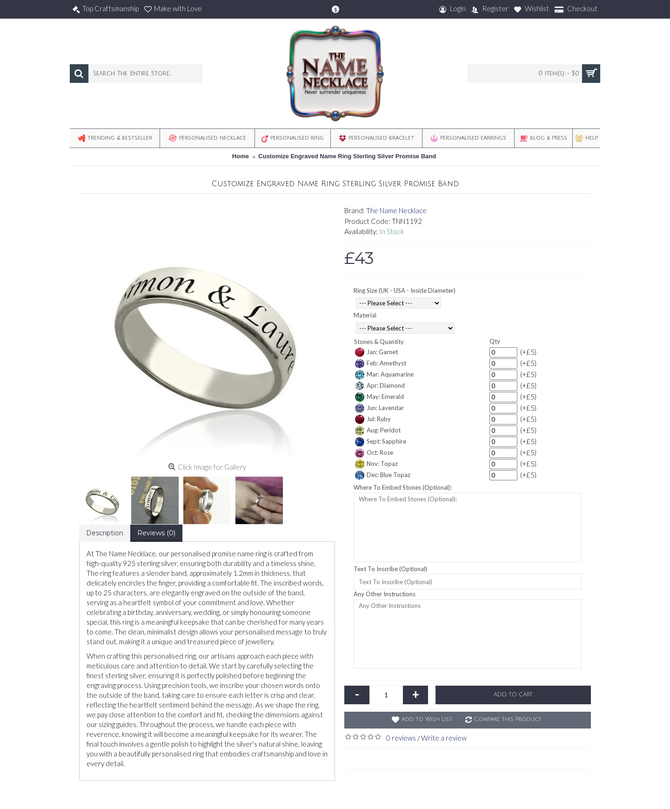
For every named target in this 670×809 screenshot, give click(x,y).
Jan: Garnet (376, 352)
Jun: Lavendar (379, 408)
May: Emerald (379, 397)
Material (365, 315)
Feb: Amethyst (380, 363)
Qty (494, 341)
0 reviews (401, 738)
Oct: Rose (374, 453)
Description (104, 533)
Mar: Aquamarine (384, 374)
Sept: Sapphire (380, 441)
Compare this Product (508, 719)
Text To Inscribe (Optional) (390, 569)
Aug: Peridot (378, 430)
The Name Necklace (396, 210)
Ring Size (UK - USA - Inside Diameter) (405, 290)
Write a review (444, 738)
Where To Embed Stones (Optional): (403, 487)
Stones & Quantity (379, 341)
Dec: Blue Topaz (382, 475)
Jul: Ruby (373, 419)
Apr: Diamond (380, 386)
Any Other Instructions (384, 594)
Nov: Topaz (376, 464)
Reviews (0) (156, 533)
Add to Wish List (427, 719)
